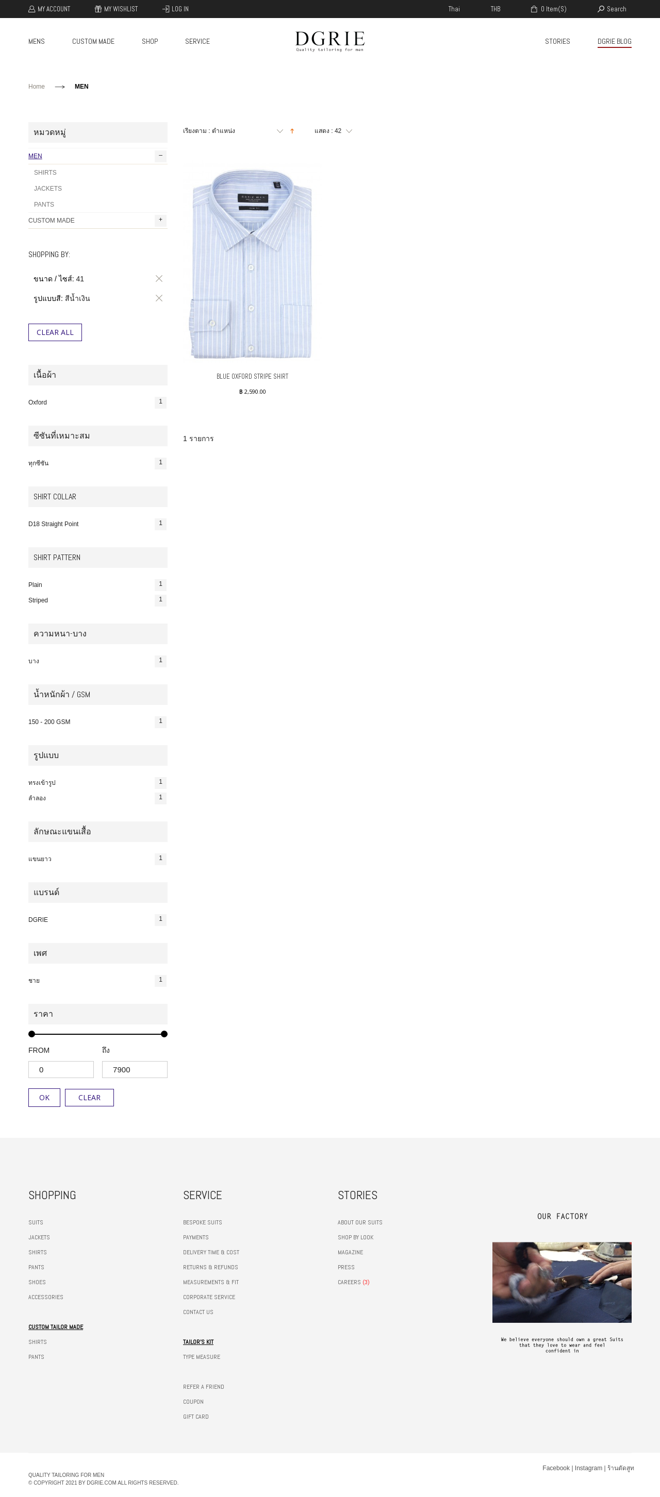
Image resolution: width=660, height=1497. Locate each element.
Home (36, 86)
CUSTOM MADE (93, 41)
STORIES (557, 41)
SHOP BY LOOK (355, 1237)
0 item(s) (553, 9)
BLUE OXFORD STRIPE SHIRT (252, 376)
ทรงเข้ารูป (97, 783)
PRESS (346, 1267)
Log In (180, 9)
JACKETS (48, 188)
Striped (97, 601)
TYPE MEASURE (201, 1357)
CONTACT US (198, 1312)
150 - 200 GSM (97, 722)
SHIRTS (45, 172)
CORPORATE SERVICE (209, 1297)
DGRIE (97, 920)
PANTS (44, 204)
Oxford (97, 403)
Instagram (588, 1468)
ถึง (106, 1050)
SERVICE (197, 41)
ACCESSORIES (45, 1297)
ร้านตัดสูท (620, 1468)
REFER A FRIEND (203, 1387)
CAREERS (349, 1282)
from (39, 1050)
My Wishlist (121, 9)
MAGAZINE (350, 1252)
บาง (97, 661)
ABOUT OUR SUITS (360, 1222)
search (616, 9)
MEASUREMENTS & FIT (211, 1282)
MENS (36, 41)
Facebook (556, 1468)
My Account (54, 9)
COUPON (193, 1402)
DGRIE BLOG (615, 41)
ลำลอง (97, 798)
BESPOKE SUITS (202, 1222)
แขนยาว (97, 859)
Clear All (55, 332)
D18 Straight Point (97, 524)
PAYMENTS (196, 1237)
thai (454, 9)
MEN (97, 156)
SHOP (150, 41)
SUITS (35, 1222)
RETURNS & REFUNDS (210, 1267)
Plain (97, 585)
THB (495, 9)
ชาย (97, 981)
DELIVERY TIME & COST (211, 1252)
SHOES (37, 1282)
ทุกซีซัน (97, 463)
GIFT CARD (196, 1416)
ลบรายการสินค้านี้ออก (157, 279)
